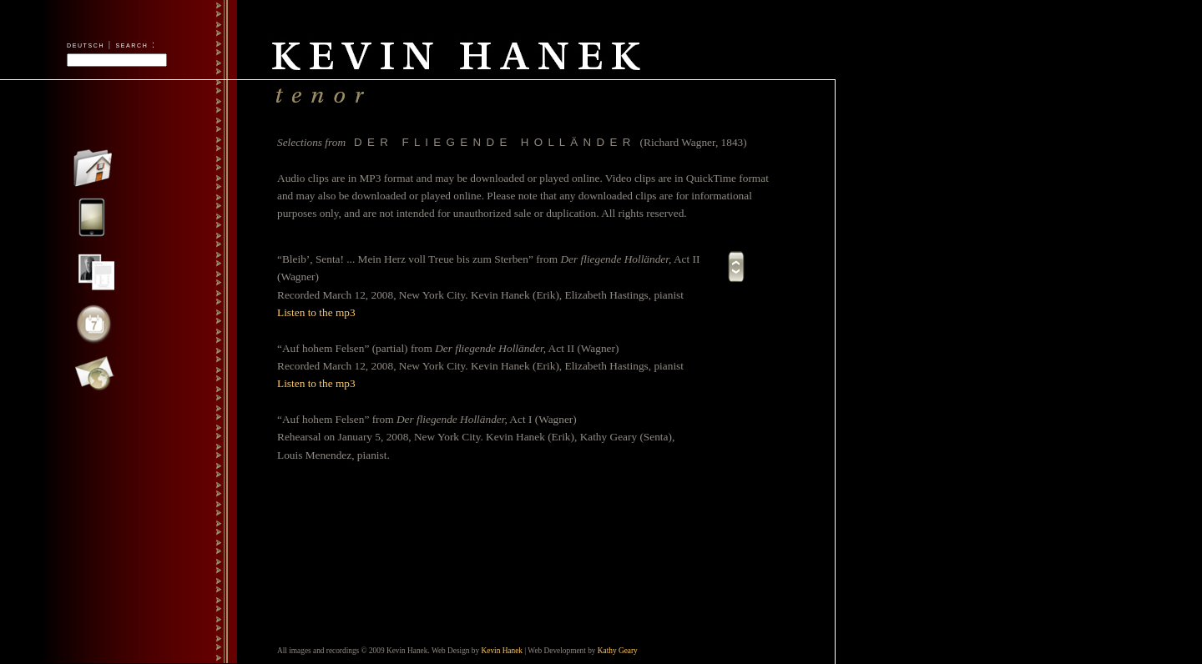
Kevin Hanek (502, 650)
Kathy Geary (618, 650)
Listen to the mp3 (316, 312)
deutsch (85, 44)
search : (136, 44)
